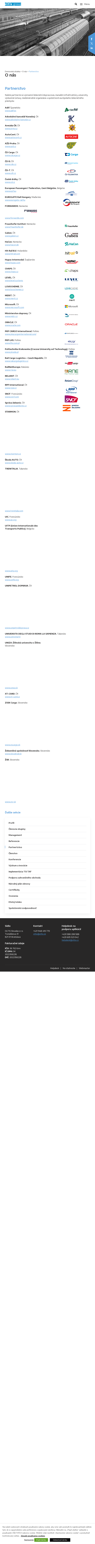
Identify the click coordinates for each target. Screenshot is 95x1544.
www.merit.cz (11, 298)
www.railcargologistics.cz (16, 442)
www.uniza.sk (11, 844)
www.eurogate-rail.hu (15, 200)
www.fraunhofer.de (14, 227)
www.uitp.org (11, 727)
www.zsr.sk (10, 961)
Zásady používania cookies (33, 1536)
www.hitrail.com (12, 253)
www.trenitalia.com (14, 670)
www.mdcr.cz (11, 316)
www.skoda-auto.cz (14, 661)
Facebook (91, 39)
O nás (24, 71)
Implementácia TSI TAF (20, 1062)
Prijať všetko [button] (41, 1540)
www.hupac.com (12, 262)
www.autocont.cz (13, 137)
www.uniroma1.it (13, 835)
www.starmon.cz (13, 613)
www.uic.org (10, 718)
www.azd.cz (10, 146)
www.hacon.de (12, 245)
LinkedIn (91, 48)
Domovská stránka (12, 71)
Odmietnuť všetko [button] (60, 1540)
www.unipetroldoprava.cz (17, 784)
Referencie (14, 1031)
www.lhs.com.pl (12, 382)
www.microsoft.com (14, 307)
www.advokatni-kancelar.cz (18, 119)
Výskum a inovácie (18, 1055)
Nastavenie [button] (29, 1540)
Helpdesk (54, 1158)
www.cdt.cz (10, 173)
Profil (11, 1013)
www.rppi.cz (11, 547)
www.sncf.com (12, 556)
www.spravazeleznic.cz (16, 604)
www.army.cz (11, 128)
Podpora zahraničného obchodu (25, 1068)
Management (15, 1025)
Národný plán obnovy (19, 1074)
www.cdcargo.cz (12, 155)
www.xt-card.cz (12, 892)
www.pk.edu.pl (12, 433)
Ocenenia (13, 1086)
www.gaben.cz (12, 236)
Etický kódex (15, 1092)
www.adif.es (10, 110)
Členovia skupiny (17, 1019)
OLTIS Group (13, 4)
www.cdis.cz (10, 164)
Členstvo (13, 1043)
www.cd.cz (10, 182)
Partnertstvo (15, 1037)
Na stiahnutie (69, 1158)
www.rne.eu (10, 490)
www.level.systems (14, 280)
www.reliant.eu (12, 499)
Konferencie (15, 1049)
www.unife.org (12, 775)
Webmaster (84, 1158)
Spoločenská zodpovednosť (22, 1098)
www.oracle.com (12, 325)
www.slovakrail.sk (13, 952)
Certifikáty (14, 1080)
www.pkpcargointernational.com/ (20, 373)
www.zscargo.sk (12, 901)
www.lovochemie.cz (14, 289)
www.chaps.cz (11, 271)
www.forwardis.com (14, 218)
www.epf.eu (10, 191)
